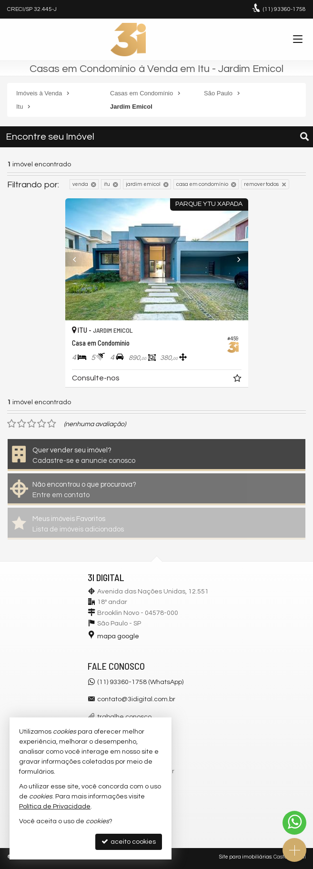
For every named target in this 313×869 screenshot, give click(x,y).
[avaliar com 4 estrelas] (41, 424)
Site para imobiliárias (245, 856)
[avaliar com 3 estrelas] (31, 424)
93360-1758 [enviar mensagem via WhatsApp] (284, 9)
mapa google (118, 636)
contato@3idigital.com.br (136, 699)
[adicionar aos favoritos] (238, 380)
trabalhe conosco (124, 717)
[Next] (234, 259)
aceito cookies (128, 841)
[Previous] (79, 259)
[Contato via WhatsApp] (294, 823)
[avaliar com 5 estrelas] (51, 424)
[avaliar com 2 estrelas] (21, 424)
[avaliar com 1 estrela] (11, 424)
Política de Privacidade (55, 806)
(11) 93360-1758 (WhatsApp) (140, 682)
